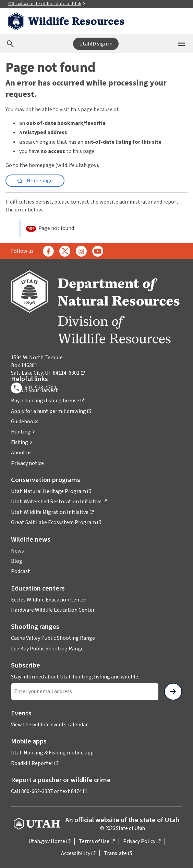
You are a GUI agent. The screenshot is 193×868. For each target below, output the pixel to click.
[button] (23, 432)
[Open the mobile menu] (181, 44)
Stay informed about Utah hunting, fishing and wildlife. (75, 677)
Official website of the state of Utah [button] (47, 3)
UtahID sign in (95, 44)
